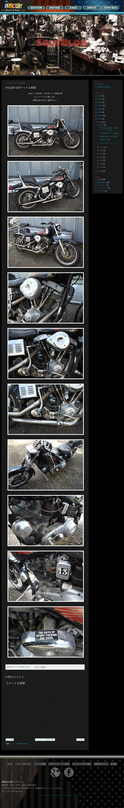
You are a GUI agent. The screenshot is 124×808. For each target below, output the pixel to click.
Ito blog (100, 84)
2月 (101, 164)
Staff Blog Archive (104, 87)
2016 (100, 119)
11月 (102, 125)
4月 (101, 157)
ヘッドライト (102, 188)
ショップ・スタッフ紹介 (81, 764)
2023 (100, 99)
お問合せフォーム (101, 764)
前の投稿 (80, 739)
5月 (101, 154)
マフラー (100, 191)
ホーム (9, 764)
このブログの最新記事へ (45, 739)
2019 (100, 109)
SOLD (99, 179)
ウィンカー (101, 185)
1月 (101, 167)
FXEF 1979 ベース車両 (108, 136)
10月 (102, 147)
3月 (101, 160)
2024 (100, 96)
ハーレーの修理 (40, 764)
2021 (100, 102)
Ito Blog (114, 764)
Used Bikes (101, 182)
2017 (100, 115)
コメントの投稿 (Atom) (18, 744)
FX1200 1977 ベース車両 (109, 133)
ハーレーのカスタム (23, 764)
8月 (101, 150)
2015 (100, 122)
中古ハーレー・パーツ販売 (59, 764)
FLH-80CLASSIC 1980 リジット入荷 (110, 129)
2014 (100, 171)
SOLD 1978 (105, 140)
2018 (100, 112)
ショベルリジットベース (110, 143)
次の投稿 (9, 739)
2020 (100, 106)
